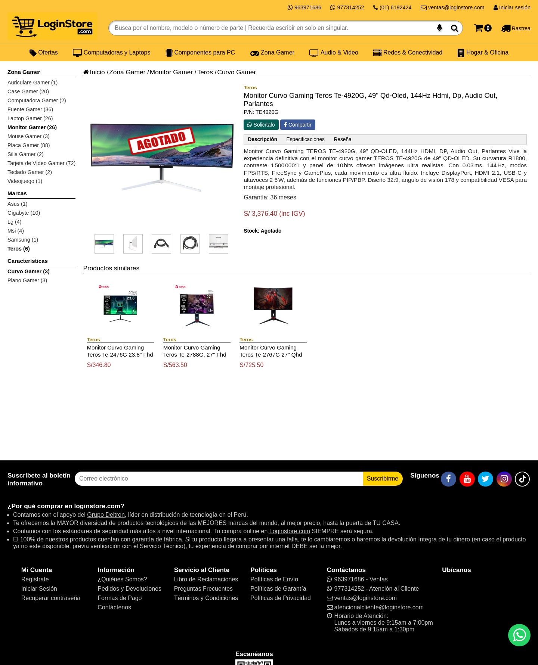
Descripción (262, 139)
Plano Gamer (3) (27, 280)
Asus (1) (17, 204)
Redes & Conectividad (407, 52)
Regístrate (35, 579)
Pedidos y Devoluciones (129, 588)
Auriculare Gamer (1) (32, 83)
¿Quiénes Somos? (122, 579)
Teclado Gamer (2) (29, 172)
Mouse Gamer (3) (28, 136)
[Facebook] (448, 479)
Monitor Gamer (171, 72)
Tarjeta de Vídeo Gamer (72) (41, 163)
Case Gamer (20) (28, 91)
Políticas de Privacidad (280, 598)
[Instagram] (504, 479)
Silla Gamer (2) (25, 154)
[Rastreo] (516, 28)
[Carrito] (483, 28)
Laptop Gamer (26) (30, 118)
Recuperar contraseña (50, 598)
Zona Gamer (272, 52)
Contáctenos (114, 607)
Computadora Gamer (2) (36, 100)
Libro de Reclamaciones (206, 579)
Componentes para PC (200, 52)
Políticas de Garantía (278, 588)
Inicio (94, 72)
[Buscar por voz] (439, 28)
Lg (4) (14, 222)
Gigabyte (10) (23, 213)
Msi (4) (15, 231)
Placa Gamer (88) (28, 145)
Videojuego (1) (24, 181)
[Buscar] (454, 28)
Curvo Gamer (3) (28, 271)
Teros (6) (18, 249)
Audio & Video (333, 52)
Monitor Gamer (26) (32, 127)
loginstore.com (97, 506)
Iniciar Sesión (39, 588)
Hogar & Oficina (483, 52)
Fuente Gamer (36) (30, 109)
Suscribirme (382, 478)
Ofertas (44, 52)
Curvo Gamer (236, 72)
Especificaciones (306, 139)
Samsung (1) (22, 240)
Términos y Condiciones (206, 598)
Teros (205, 72)
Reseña (342, 139)
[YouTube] (467, 479)
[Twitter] (485, 479)
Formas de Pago (120, 598)
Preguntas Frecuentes (203, 588)
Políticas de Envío (274, 579)
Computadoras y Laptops (111, 52)
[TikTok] (522, 479)
